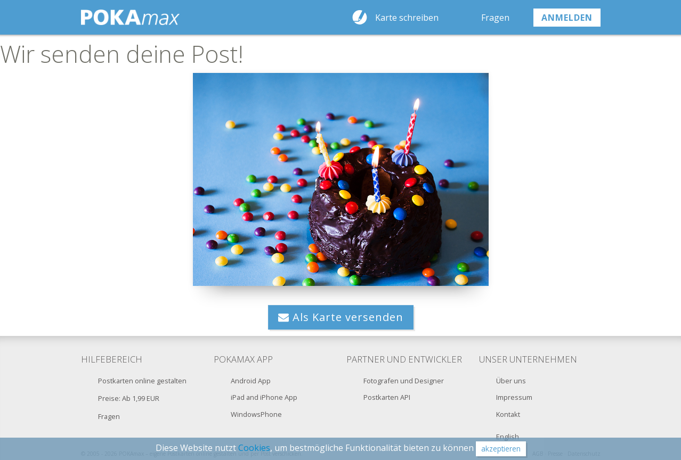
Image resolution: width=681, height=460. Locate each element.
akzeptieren (501, 448)
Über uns (511, 380)
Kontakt (508, 414)
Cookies (254, 448)
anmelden (567, 17)
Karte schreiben (407, 17)
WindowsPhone (256, 414)
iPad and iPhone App (264, 397)
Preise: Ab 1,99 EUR (128, 398)
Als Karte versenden (340, 317)
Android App (251, 380)
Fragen (495, 17)
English (507, 436)
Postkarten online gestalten (142, 380)
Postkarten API (386, 397)
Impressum (514, 397)
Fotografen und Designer (403, 380)
